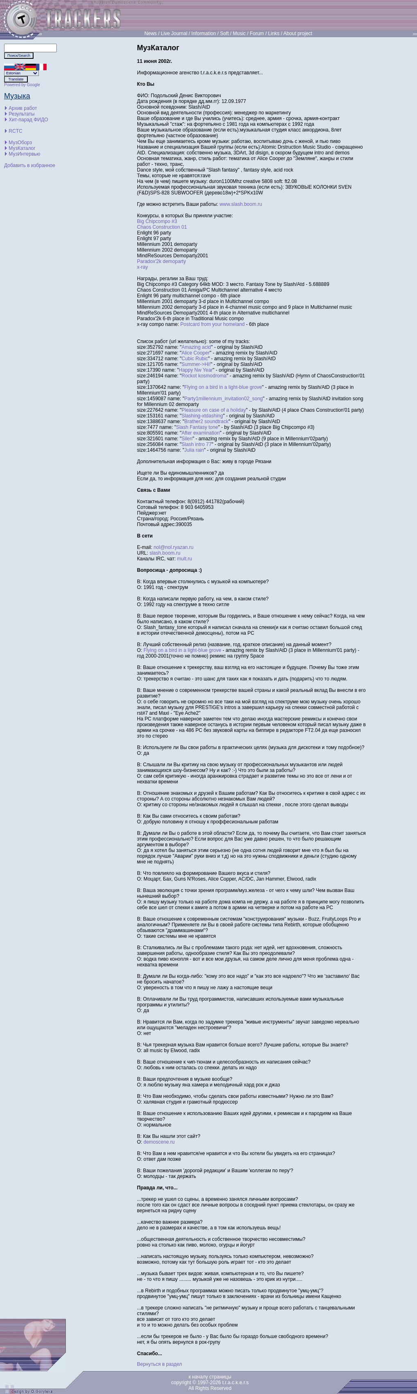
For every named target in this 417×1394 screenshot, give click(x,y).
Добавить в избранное (29, 165)
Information (203, 33)
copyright (181, 1382)
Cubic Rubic (195, 358)
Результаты (21, 114)
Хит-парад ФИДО (28, 120)
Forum (257, 33)
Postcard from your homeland (212, 324)
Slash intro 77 (196, 444)
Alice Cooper (196, 353)
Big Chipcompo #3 (157, 221)
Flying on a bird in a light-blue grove (223, 387)
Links (274, 33)
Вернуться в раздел (159, 1364)
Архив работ (23, 108)
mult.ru (184, 559)
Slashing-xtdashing (202, 416)
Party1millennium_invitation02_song (223, 398)
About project (297, 33)
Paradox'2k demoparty (161, 261)
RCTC (15, 131)
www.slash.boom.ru (241, 204)
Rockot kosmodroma (204, 376)
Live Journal (174, 33)
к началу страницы (209, 1377)
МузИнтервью (24, 154)
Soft (224, 33)
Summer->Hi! (196, 364)
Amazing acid (196, 347)
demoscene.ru (159, 1142)
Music (239, 33)
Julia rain (194, 450)
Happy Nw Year (196, 370)
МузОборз (20, 142)
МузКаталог (22, 148)
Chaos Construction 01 (162, 227)
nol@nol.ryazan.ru (174, 547)
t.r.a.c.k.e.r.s (235, 1382)
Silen (187, 439)
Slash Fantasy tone (197, 427)
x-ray (142, 267)
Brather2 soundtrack (206, 421)
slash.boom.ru (165, 553)
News (150, 33)
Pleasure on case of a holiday (214, 410)
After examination (201, 433)
